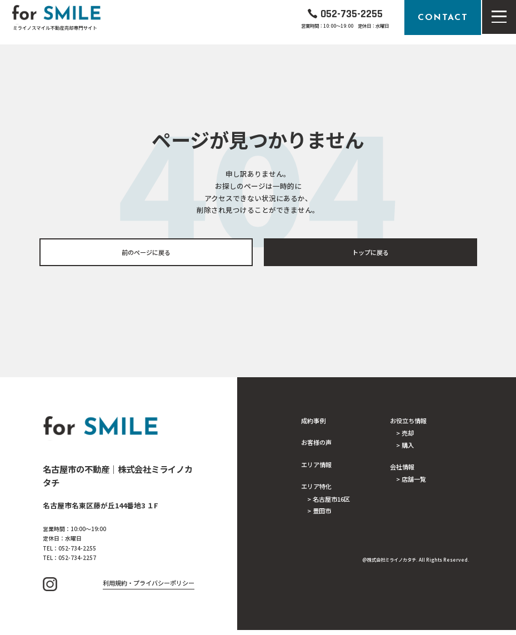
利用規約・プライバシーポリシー (148, 588)
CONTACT (443, 17)
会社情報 (402, 467)
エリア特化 (316, 486)
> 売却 (405, 433)
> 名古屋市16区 (328, 499)
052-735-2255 (351, 13)
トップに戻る (370, 252)
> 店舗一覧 (411, 480)
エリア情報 (316, 465)
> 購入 (405, 446)
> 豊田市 (319, 511)
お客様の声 (316, 442)
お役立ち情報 (408, 421)
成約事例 (313, 421)
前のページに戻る (146, 252)
